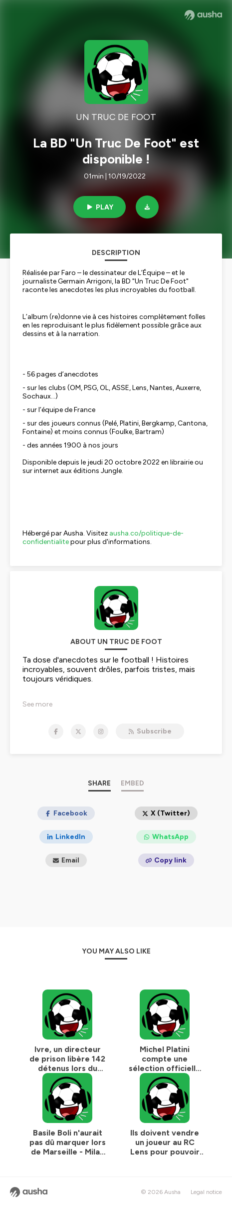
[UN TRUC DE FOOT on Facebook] (55, 731)
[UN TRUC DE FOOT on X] (78, 731)
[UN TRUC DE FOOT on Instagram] (100, 731)
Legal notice (206, 1192)
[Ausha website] (203, 15)
